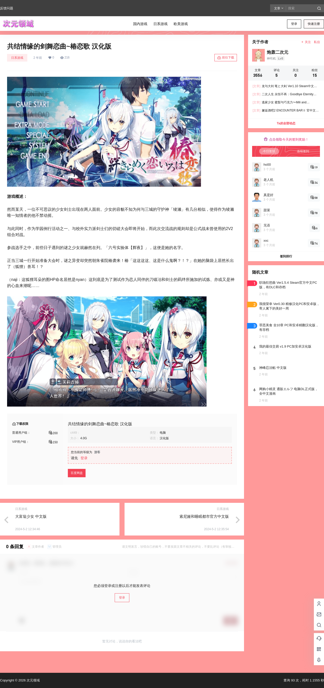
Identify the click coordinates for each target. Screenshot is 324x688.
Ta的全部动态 (286, 123)
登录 (294, 24)
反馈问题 (6, 8)
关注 (306, 42)
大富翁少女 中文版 (31, 516)
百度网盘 (77, 473)
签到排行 (286, 256)
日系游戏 (17, 58)
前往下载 (225, 58)
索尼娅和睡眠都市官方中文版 (204, 516)
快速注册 (314, 24)
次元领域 (33, 680)
